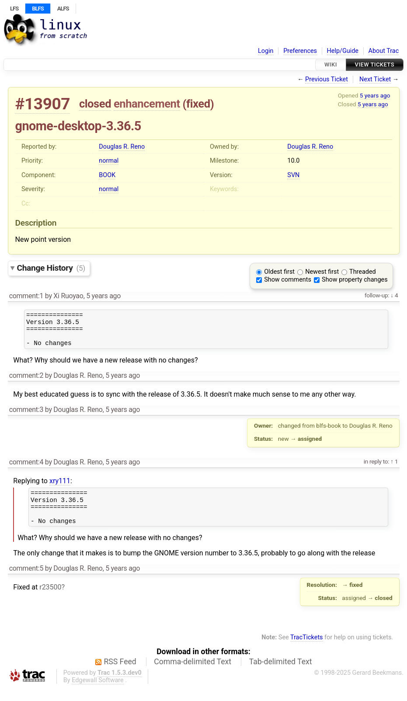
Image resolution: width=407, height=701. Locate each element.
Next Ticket (375, 79)
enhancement (147, 103)
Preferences (300, 51)
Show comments (287, 279)
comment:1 (26, 296)
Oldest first (279, 272)
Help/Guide (342, 51)
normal (108, 160)
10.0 (293, 160)
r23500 (50, 600)
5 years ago (375, 95)
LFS (14, 8)
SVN (293, 175)
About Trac (384, 51)
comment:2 (26, 382)
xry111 (59, 487)
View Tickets (374, 64)
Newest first (322, 272)
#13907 (42, 103)
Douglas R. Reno (122, 146)
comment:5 (26, 581)
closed (95, 103)
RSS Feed (120, 674)
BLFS (37, 8)
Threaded (362, 272)
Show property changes (354, 279)
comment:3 (26, 416)
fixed (198, 103)
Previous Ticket (326, 79)
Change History (51, 268)
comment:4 (26, 468)
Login (266, 51)
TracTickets (306, 650)
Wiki (330, 64)
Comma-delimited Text (192, 674)
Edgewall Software (98, 693)
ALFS (63, 8)
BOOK (107, 175)
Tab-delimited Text (280, 674)
